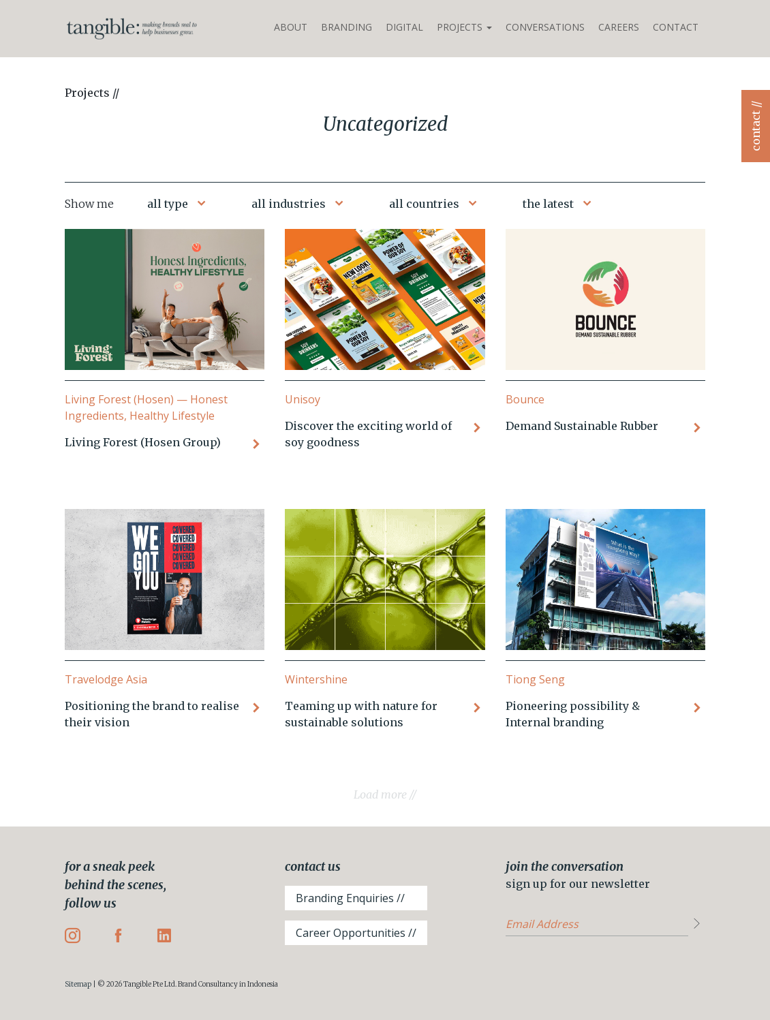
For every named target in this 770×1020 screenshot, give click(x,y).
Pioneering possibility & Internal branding (573, 714)
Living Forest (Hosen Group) (143, 442)
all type (167, 204)
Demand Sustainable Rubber (582, 426)
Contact (675, 26)
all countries (424, 204)
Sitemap (78, 984)
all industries (288, 204)
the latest (548, 204)
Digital (404, 26)
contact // (756, 126)
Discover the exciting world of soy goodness (368, 434)
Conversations (545, 26)
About (290, 26)
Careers (618, 26)
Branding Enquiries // (350, 898)
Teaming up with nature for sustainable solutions (361, 714)
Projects (464, 26)
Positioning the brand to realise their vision (152, 714)
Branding (346, 26)
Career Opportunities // (356, 932)
